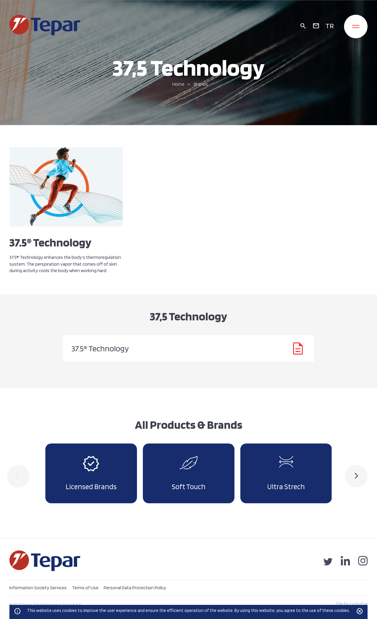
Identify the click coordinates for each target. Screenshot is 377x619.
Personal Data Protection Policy (135, 587)
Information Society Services (38, 587)
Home (178, 84)
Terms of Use (85, 587)
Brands (201, 84)
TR (329, 25)
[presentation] (18, 476)
